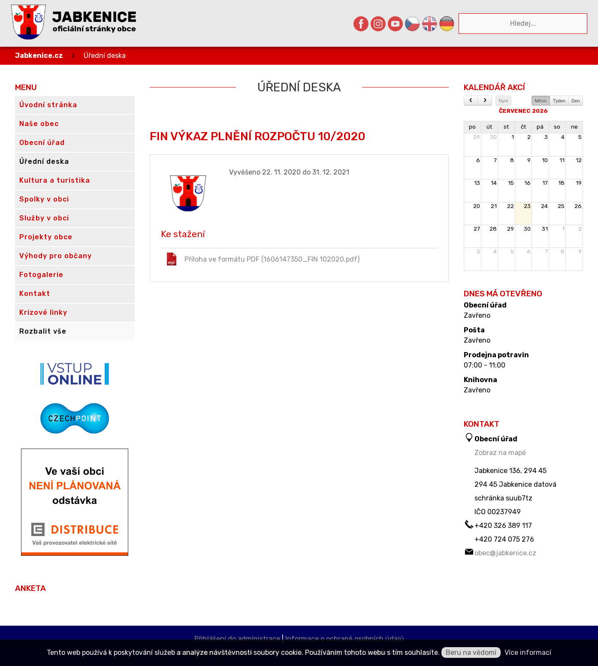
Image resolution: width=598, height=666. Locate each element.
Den (575, 100)
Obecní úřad (485, 305)
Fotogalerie (41, 275)
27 (477, 229)
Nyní (503, 100)
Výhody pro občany (55, 256)
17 (545, 183)
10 (545, 160)
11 (562, 160)
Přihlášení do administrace (237, 639)
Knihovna (480, 380)
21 (494, 206)
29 (476, 137)
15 (511, 183)
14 (494, 183)
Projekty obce (45, 237)
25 (561, 206)
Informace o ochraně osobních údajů (344, 639)
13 (477, 183)
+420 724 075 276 (504, 539)
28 (493, 229)
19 (579, 183)
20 (476, 206)
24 (544, 206)
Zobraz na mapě (500, 453)
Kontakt (34, 293)
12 (579, 160)
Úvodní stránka (48, 105)
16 (527, 183)
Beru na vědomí (471, 652)
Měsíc (541, 100)
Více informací (527, 652)
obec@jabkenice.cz (505, 553)
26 (578, 206)
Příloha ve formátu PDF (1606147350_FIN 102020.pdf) (262, 259)
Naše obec (39, 124)
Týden (559, 100)
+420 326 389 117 (503, 525)
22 (510, 206)
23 (527, 206)
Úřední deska (105, 55)
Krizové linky (43, 312)
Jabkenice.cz (39, 55)
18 (561, 183)
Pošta (474, 330)
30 (493, 137)
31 (545, 229)
